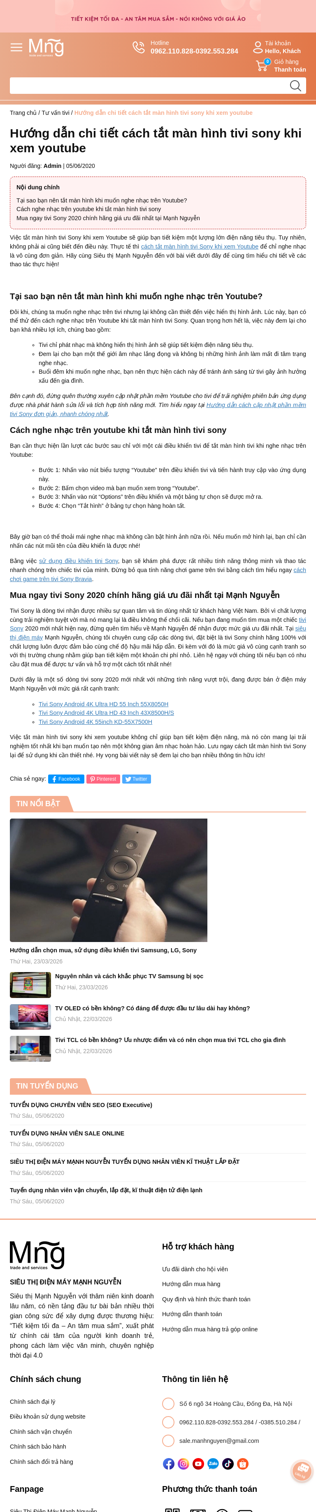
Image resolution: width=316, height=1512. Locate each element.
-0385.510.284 (279, 1422)
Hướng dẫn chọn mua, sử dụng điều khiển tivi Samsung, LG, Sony (103, 950)
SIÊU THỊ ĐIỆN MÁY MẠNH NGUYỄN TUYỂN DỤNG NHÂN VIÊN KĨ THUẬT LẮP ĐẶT (124, 1161)
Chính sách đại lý (32, 1401)
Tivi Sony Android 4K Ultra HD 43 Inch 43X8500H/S (106, 712)
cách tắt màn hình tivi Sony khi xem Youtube (199, 246)
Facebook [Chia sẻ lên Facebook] (65, 779)
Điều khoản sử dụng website (48, 1416)
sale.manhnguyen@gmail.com (219, 1441)
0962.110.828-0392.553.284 (217, 1422)
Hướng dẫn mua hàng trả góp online (210, 1329)
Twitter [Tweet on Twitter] (135, 779)
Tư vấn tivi (56, 112)
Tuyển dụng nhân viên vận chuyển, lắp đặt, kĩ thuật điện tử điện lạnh (106, 1190)
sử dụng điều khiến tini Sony (78, 561)
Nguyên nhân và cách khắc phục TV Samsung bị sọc (129, 976)
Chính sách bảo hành (38, 1446)
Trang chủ (23, 112)
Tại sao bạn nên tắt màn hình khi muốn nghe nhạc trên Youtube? (101, 200)
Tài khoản (276, 47)
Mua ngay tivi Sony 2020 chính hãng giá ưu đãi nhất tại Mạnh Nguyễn (108, 218)
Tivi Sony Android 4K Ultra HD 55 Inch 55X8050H (103, 704)
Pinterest (102, 779)
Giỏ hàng (281, 65)
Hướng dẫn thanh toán (192, 1314)
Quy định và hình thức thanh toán (206, 1299)
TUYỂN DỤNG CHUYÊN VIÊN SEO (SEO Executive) (81, 1105)
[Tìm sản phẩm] (158, 85)
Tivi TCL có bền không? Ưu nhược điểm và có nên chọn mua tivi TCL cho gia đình (170, 1040)
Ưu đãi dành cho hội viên (195, 1269)
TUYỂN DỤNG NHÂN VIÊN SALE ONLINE (67, 1133)
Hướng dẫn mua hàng (191, 1284)
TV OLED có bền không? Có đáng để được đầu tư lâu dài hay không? (152, 1008)
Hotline (185, 48)
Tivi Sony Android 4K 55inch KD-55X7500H (95, 722)
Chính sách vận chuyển (41, 1431)
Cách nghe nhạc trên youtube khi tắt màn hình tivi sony (88, 209)
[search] (295, 85)
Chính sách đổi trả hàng (41, 1461)
